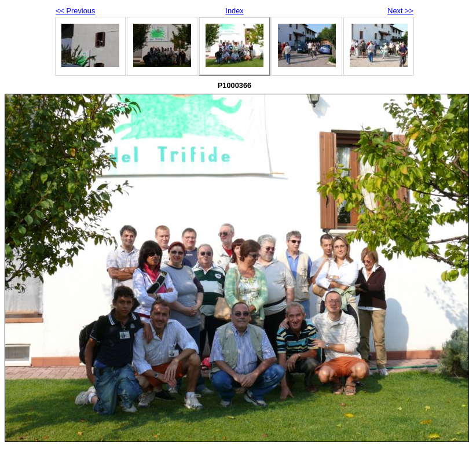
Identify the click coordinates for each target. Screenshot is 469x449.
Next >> (400, 10)
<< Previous (75, 10)
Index (234, 10)
